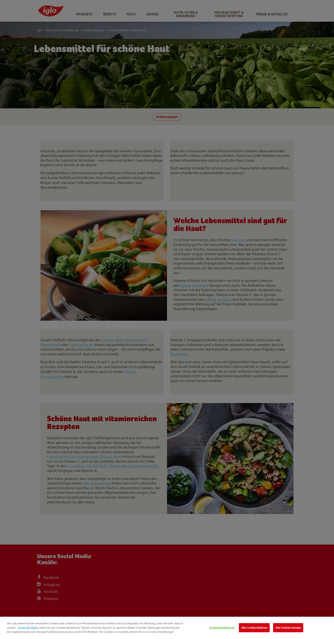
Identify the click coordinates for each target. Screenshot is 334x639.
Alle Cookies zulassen (288, 627)
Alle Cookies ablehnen (254, 627)
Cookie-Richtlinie (28, 627)
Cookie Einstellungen (221, 627)
